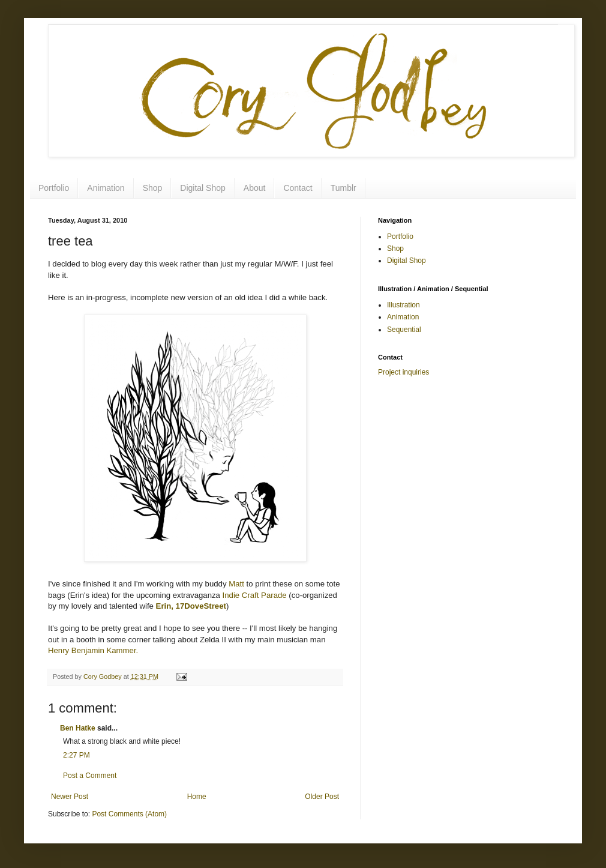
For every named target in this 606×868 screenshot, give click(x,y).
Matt (236, 583)
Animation (105, 188)
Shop (153, 188)
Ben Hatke (77, 728)
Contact (297, 188)
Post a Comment (89, 775)
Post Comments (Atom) (129, 814)
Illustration (403, 305)
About (255, 188)
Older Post (322, 796)
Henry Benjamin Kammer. (93, 650)
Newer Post (69, 796)
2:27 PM (76, 755)
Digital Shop (203, 188)
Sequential (404, 329)
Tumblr (343, 188)
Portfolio (53, 188)
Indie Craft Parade (255, 595)
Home (196, 796)
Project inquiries (403, 372)
